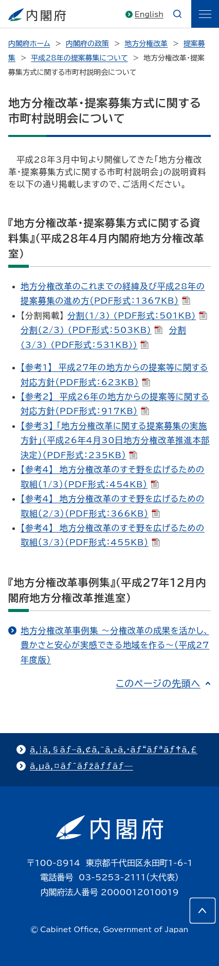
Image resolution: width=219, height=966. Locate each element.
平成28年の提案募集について (79, 58)
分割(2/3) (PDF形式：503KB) (91, 330)
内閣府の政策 (87, 43)
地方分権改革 (146, 43)
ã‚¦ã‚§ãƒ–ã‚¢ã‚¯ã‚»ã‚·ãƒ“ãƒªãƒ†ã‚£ (113, 749)
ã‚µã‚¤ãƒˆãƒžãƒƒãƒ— (81, 766)
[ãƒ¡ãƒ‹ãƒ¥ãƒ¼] (205, 14)
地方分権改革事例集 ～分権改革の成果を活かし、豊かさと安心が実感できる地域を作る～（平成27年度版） (115, 645)
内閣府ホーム (29, 43)
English (149, 14)
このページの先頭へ (158, 683)
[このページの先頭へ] (202, 910)
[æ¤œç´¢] (177, 14)
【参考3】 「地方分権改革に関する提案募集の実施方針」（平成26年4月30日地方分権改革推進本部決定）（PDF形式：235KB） (115, 440)
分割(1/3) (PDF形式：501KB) (137, 315)
